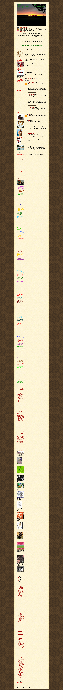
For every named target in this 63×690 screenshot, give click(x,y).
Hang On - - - (20, 615)
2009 (18, 581)
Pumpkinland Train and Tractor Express (21, 619)
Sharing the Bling (20, 647)
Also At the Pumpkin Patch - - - (21, 622)
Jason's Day (20, 595)
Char (29, 120)
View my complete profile (24, 31)
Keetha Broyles (24, 27)
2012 (18, 578)
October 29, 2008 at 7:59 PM (32, 151)
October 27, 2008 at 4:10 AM (32, 105)
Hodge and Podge (21, 596)
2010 (18, 580)
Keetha (29, 124)
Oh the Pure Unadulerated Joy (20, 598)
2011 (18, 579)
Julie (29, 114)
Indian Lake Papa (31, 107)
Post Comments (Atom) (34, 162)
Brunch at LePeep (21, 656)
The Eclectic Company (26, 5)
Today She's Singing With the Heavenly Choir (21, 632)
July (19, 681)
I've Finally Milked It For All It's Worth (21, 650)
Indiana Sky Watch (21, 590)
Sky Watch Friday (21, 624)
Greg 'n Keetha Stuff (20, 684)
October (19, 586)
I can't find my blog (31, 82)
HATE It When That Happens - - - (21, 588)
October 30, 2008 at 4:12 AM (32, 155)
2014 (18, 576)
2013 (18, 577)
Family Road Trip (20, 612)
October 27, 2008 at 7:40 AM (32, 112)
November (20, 585)
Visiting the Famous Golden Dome (21, 667)
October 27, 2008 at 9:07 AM (32, 122)
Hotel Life (19, 673)
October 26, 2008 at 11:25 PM (32, 92)
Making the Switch (21, 646)
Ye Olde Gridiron (20, 661)
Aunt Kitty (19, 625)
